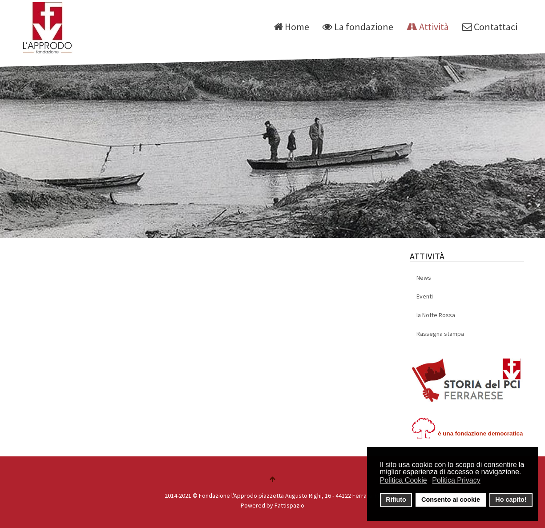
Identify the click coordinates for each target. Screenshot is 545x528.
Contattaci (489, 26)
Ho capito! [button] (510, 499)
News (423, 278)
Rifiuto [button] (396, 499)
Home (291, 26)
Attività (428, 26)
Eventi (424, 296)
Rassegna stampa (440, 334)
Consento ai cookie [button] (450, 499)
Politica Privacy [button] (456, 480)
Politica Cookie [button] (403, 480)
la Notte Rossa (435, 315)
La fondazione (358, 26)
